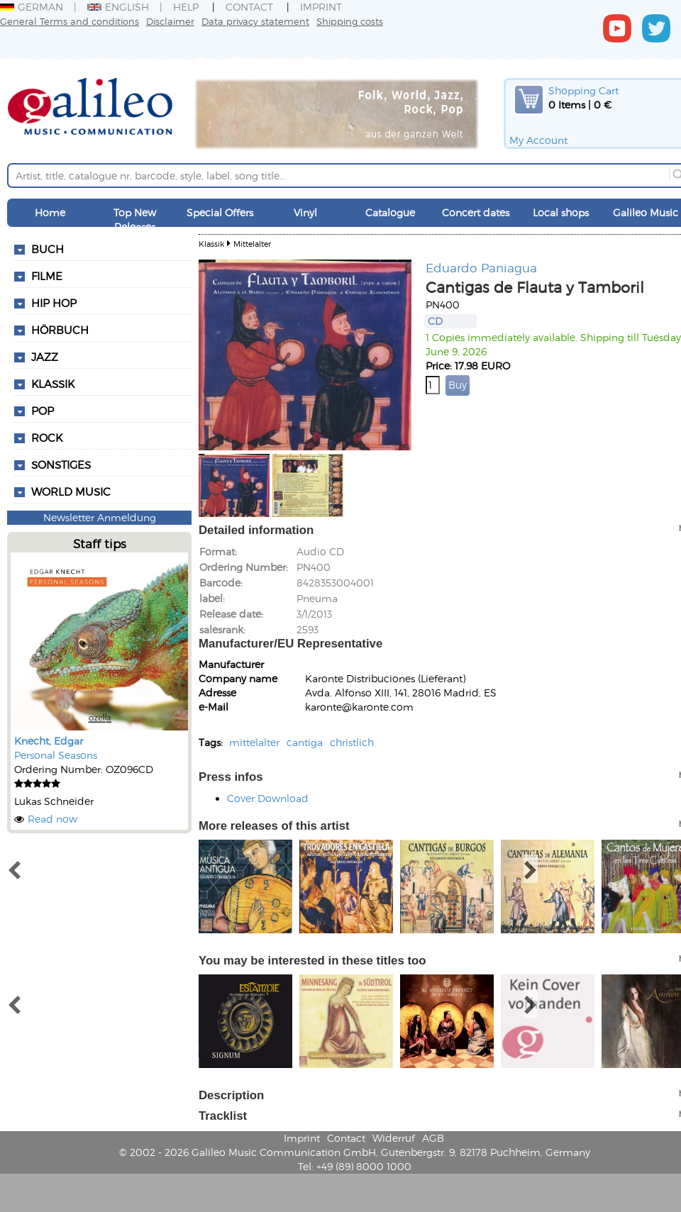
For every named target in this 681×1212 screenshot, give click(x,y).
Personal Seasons (55, 755)
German (31, 7)
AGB (433, 1138)
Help (186, 7)
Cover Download (268, 798)
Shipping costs (349, 21)
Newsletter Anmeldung (99, 517)
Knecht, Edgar (48, 741)
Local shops (561, 212)
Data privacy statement (255, 21)
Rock (46, 437)
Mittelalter (252, 243)
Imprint (321, 7)
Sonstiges (61, 464)
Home (50, 212)
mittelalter (254, 742)
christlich (352, 742)
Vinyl (305, 212)
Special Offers (220, 212)
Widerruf (393, 1138)
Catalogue (390, 212)
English (118, 7)
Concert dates (475, 212)
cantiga (305, 742)
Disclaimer (170, 21)
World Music (71, 491)
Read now (52, 819)
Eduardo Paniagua (481, 267)
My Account (538, 140)
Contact (249, 7)
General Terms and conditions (69, 21)
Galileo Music (645, 212)
